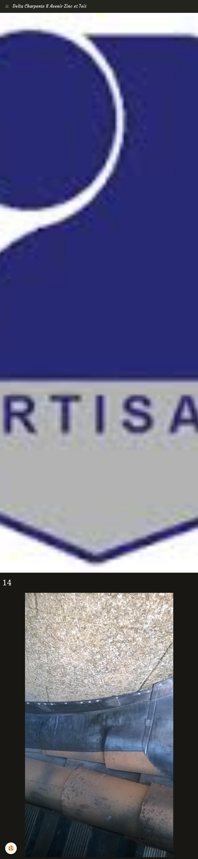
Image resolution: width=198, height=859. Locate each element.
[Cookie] (11, 848)
